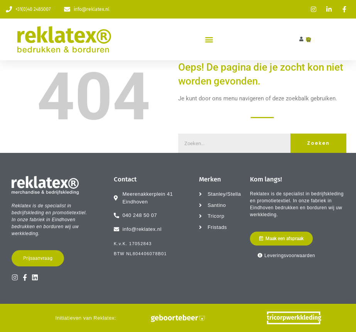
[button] (208, 39)
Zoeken (318, 143)
